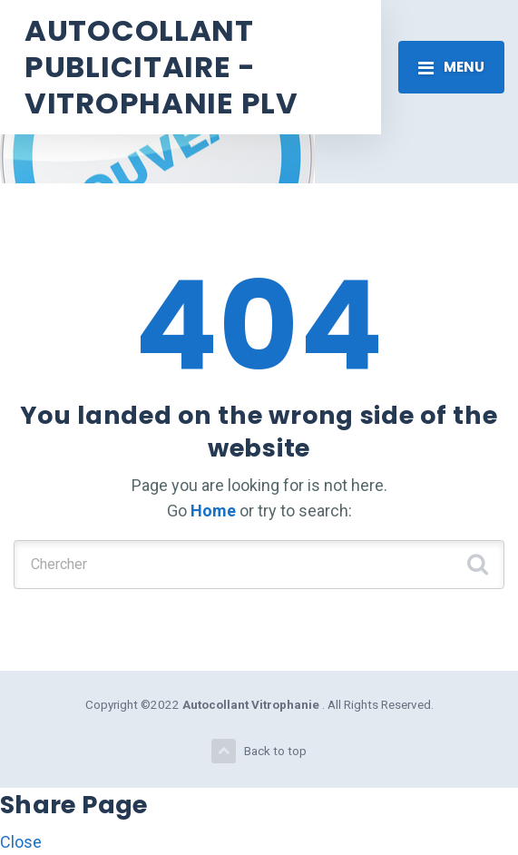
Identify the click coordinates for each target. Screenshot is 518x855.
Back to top (259, 751)
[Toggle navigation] (451, 67)
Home (213, 510)
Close (21, 841)
